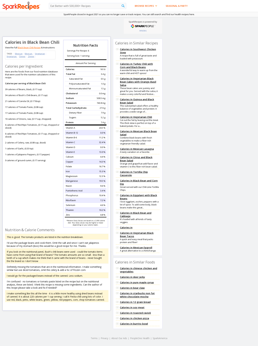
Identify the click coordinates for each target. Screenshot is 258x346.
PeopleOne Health (140, 338)
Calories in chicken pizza (134, 318)
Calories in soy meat (132, 307)
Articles (143, 30)
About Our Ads (119, 338)
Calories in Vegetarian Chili (136, 117)
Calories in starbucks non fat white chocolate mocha (137, 295)
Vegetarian (40, 53)
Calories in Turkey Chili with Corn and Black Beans (136, 65)
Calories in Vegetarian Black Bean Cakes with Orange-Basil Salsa (138, 82)
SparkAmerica (160, 338)
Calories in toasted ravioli (135, 312)
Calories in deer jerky (132, 277)
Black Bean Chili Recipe (29, 47)
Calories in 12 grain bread (135, 302)
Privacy (104, 338)
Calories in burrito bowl (134, 323)
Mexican (19, 53)
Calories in (126, 227)
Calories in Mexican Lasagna (137, 148)
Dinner (22, 56)
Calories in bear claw (132, 287)
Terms (94, 338)
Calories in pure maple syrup (137, 282)
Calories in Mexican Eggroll (136, 247)
